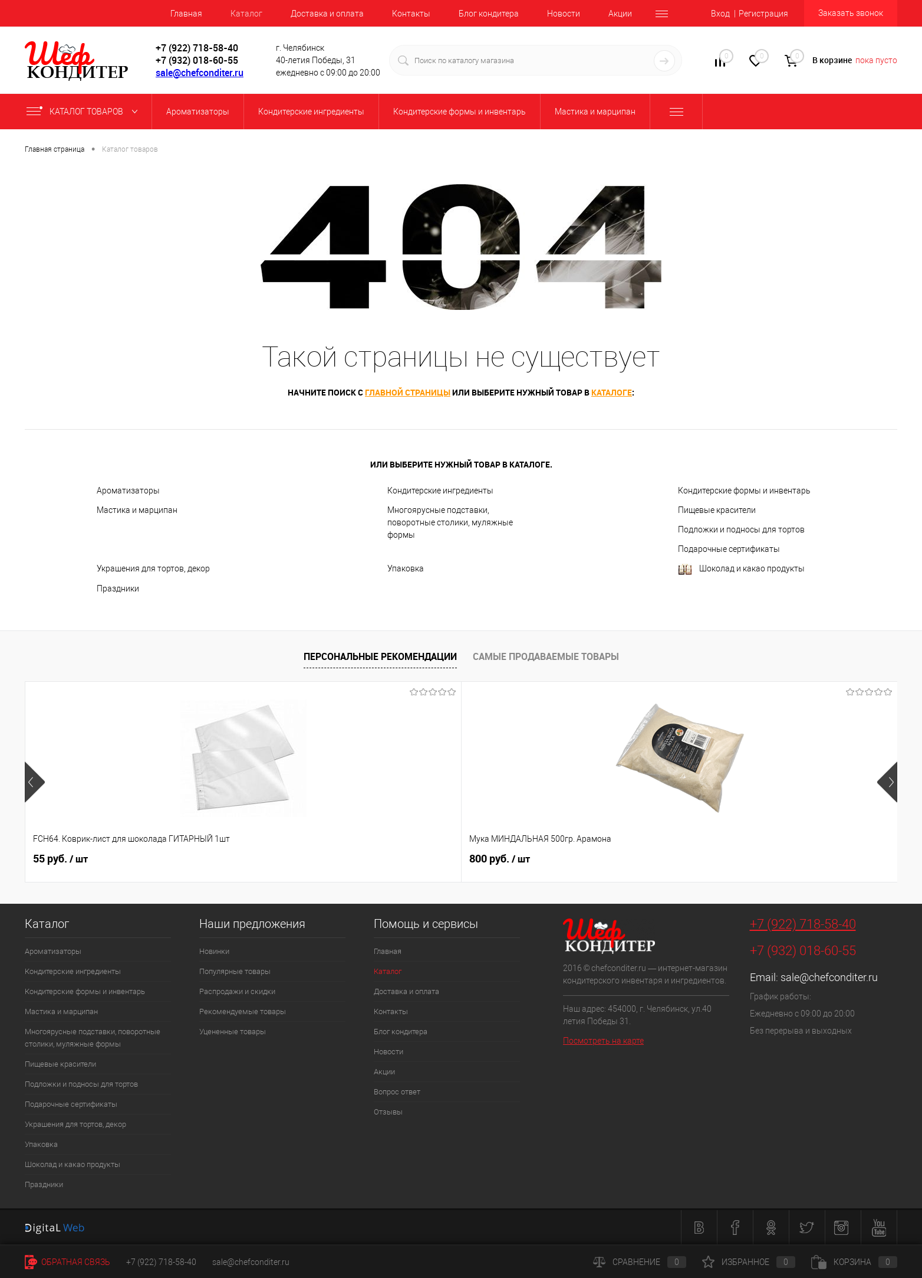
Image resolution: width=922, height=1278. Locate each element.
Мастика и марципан (137, 510)
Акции (620, 13)
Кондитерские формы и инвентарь (744, 490)
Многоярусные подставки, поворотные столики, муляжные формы (450, 522)
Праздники (118, 588)
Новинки (214, 951)
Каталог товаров (84, 111)
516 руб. (412, 858)
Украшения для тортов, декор (153, 568)
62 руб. (758, 858)
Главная (186, 13)
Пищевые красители (717, 510)
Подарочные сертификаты (729, 549)
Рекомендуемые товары (242, 1011)
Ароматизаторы (128, 490)
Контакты (411, 13)
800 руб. (238, 858)
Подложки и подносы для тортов (741, 529)
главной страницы (407, 392)
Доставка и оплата (327, 13)
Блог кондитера (489, 13)
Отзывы (388, 1111)
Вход (720, 13)
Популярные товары (235, 971)
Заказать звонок (850, 13)
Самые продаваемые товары (546, 656)
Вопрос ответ (397, 1091)
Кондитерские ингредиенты (440, 490)
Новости (563, 13)
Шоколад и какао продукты (741, 569)
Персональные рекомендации (380, 656)
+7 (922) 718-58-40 (803, 924)
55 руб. (60, 858)
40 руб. (584, 858)
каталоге (611, 392)
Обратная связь (67, 1262)
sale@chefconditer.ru (199, 72)
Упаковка (405, 568)
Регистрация (763, 13)
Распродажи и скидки (237, 991)
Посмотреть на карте (603, 1040)
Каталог (246, 13)
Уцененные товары (232, 1031)
